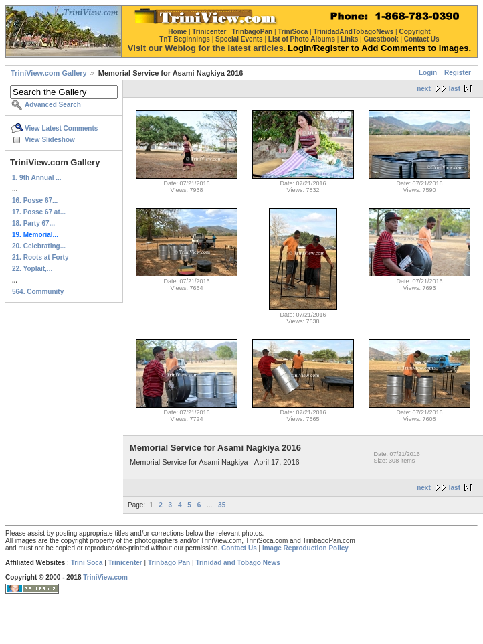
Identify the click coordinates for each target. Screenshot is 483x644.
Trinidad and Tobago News (237, 562)
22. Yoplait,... (32, 268)
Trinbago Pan (169, 562)
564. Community (38, 291)
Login (428, 72)
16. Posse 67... (35, 200)
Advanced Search (53, 104)
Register (457, 72)
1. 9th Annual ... (37, 177)
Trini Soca (87, 562)
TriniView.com (105, 577)
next (424, 88)
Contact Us (239, 548)
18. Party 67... (33, 223)
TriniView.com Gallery (49, 73)
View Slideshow (50, 139)
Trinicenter (125, 562)
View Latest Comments (61, 128)
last (454, 88)
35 (221, 505)
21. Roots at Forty (40, 257)
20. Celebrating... (39, 246)
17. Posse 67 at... (39, 212)
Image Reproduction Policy (305, 548)
